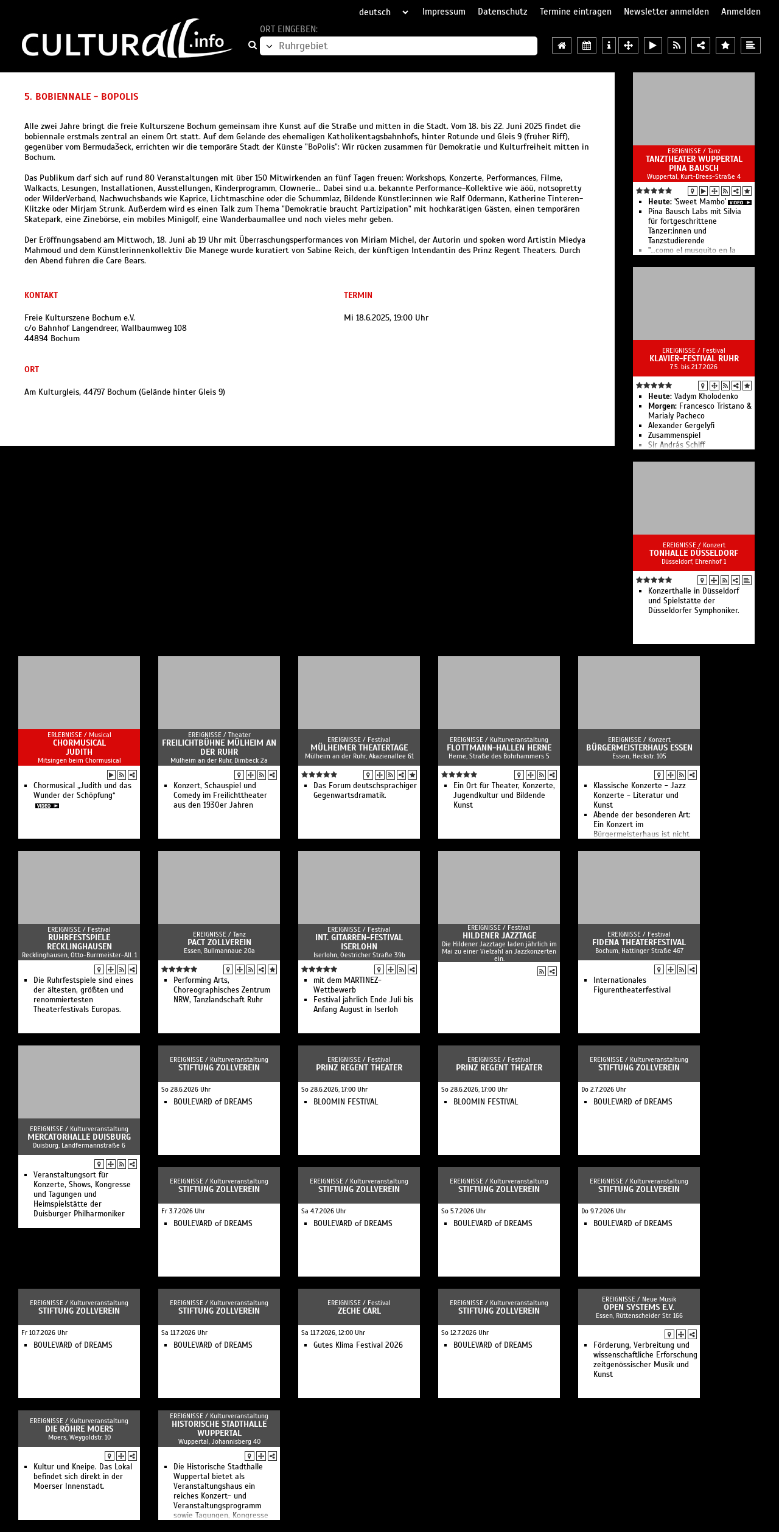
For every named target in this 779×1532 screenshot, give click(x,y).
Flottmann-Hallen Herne (499, 747)
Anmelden (741, 11)
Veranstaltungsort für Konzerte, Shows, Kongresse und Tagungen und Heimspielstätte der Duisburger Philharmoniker (82, 1194)
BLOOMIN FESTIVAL (345, 1102)
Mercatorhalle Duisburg (79, 1137)
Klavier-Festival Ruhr (694, 358)
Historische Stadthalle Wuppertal (219, 1428)
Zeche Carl (359, 1310)
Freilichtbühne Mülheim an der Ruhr (219, 747)
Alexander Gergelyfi (681, 426)
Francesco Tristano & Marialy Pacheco (700, 411)
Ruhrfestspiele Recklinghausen (79, 942)
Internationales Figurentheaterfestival (632, 985)
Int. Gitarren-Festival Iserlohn (359, 942)
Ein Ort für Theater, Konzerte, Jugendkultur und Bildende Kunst (504, 795)
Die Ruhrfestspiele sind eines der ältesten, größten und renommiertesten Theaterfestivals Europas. (83, 995)
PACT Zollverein (219, 942)
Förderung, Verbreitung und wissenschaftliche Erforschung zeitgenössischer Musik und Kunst (645, 1359)
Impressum (444, 11)
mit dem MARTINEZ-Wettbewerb (347, 985)
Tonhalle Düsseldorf (693, 553)
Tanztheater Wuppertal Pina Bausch (694, 163)
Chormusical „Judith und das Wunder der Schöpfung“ (82, 790)
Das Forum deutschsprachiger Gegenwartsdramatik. (365, 790)
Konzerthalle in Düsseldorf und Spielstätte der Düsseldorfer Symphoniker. (693, 600)
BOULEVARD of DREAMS (213, 1102)
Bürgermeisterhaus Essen (639, 747)
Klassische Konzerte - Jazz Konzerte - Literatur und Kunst (639, 795)
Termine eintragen (576, 11)
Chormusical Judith (79, 747)
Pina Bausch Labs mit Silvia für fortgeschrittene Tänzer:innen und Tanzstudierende (694, 226)
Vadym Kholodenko (693, 396)
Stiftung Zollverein (219, 1067)
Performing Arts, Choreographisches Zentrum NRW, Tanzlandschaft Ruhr (221, 990)
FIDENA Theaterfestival (639, 942)
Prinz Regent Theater (359, 1067)
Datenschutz (503, 11)
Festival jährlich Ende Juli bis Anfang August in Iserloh (363, 1004)
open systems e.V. (639, 1307)
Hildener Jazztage (499, 935)
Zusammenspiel (674, 435)
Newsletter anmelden (666, 11)
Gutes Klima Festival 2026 (358, 1345)
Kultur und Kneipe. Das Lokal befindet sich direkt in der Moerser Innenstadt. (82, 1476)
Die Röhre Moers (79, 1428)
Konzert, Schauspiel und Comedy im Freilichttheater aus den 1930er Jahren (220, 795)
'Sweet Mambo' (687, 202)
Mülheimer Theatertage (359, 747)
